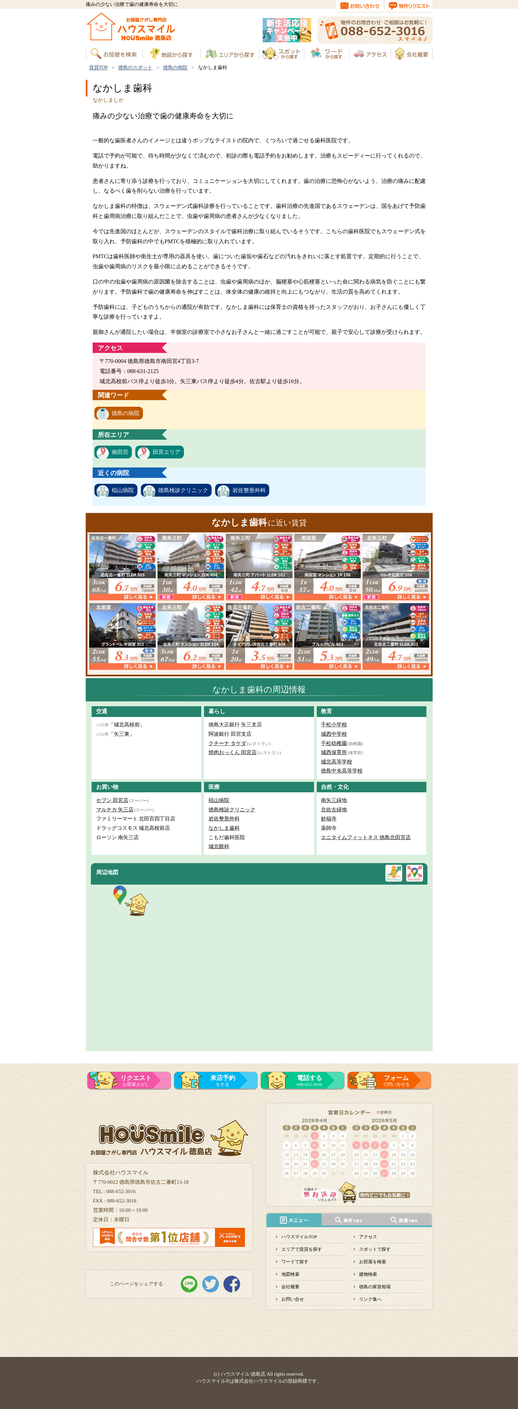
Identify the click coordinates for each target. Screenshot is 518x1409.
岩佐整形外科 (249, 490)
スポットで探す (375, 1249)
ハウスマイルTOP (299, 1236)
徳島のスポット (135, 67)
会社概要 (290, 1286)
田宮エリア (166, 452)
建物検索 (368, 1274)
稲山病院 (123, 490)
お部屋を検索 (372, 1261)
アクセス (368, 1236)
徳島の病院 (175, 67)
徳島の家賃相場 (375, 1286)
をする (222, 1080)
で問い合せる (396, 1080)
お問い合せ (292, 1299)
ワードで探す (294, 1261)
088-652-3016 (309, 1080)
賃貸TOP (98, 67)
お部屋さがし (136, 1080)
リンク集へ (370, 1299)
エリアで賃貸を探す (301, 1249)
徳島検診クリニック (183, 490)
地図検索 (290, 1274)
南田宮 (120, 452)
